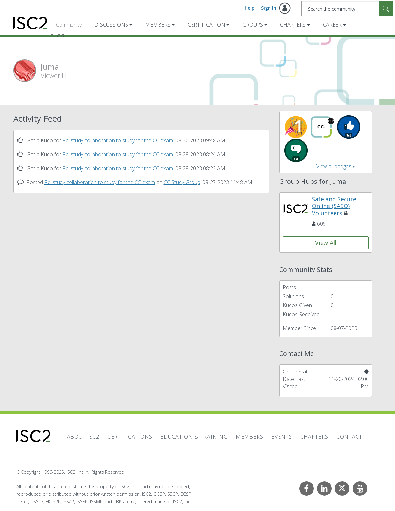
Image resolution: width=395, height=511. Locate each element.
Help (250, 8)
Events (281, 436)
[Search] (347, 8)
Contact (349, 436)
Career (332, 24)
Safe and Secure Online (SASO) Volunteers (334, 206)
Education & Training (194, 436)
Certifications (129, 436)
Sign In (268, 8)
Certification (206, 24)
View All (325, 243)
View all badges (333, 166)
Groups (252, 24)
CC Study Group (182, 182)
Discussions (111, 24)
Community (69, 24)
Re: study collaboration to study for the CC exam (117, 140)
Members (157, 24)
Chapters (293, 24)
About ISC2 (83, 436)
